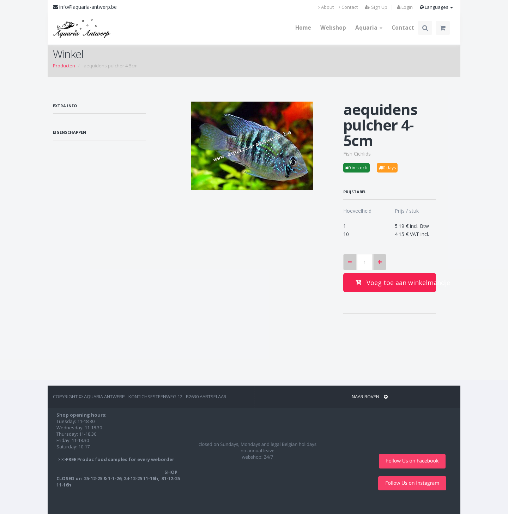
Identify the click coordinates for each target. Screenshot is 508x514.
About (326, 7)
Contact (348, 7)
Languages (436, 7)
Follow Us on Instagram (412, 483)
